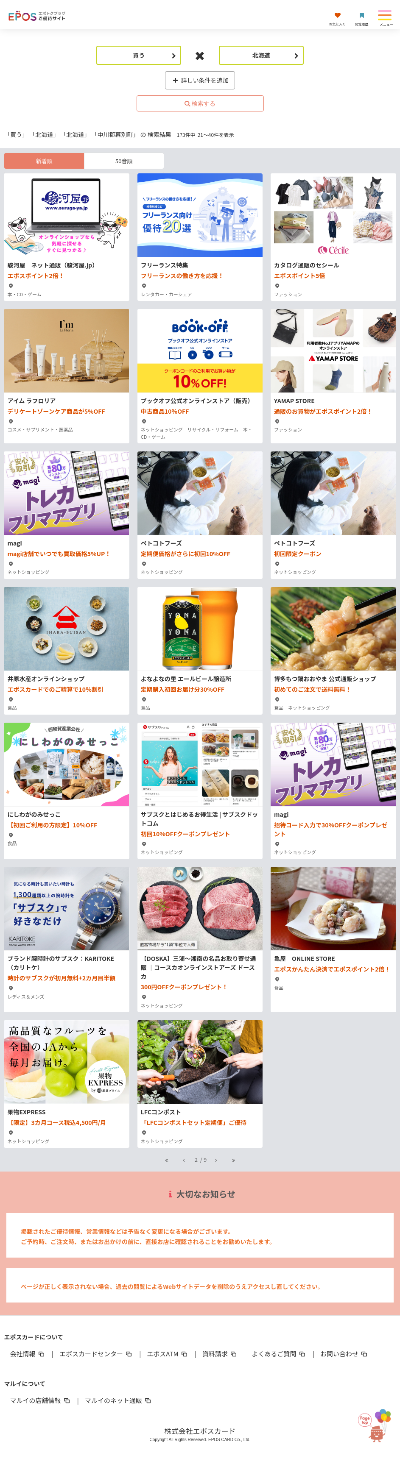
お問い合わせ (344, 1353)
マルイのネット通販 (118, 1400)
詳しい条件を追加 (200, 80)
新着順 (44, 161)
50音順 (123, 161)
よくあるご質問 (279, 1353)
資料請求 (220, 1353)
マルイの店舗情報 (40, 1400)
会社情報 (27, 1353)
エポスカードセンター (96, 1353)
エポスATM (168, 1353)
